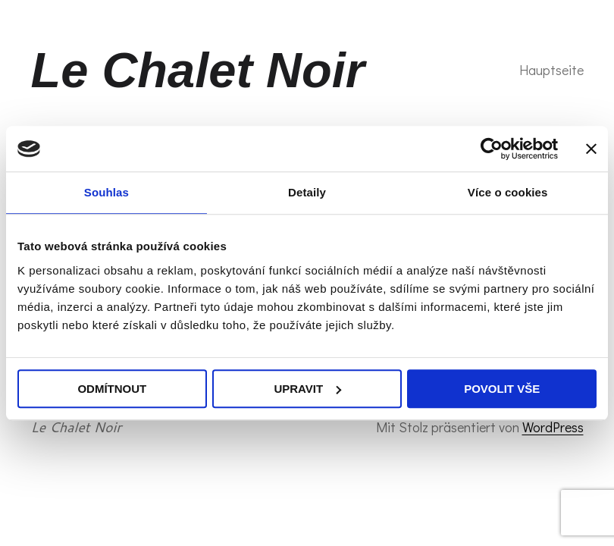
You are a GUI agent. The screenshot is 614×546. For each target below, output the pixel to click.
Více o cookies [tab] (508, 192)
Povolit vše (502, 388)
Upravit (307, 388)
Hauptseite (551, 70)
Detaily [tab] (307, 192)
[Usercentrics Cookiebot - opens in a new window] (491, 148)
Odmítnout (111, 388)
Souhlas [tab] (106, 192)
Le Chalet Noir (198, 70)
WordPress (553, 427)
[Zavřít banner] (591, 148)
